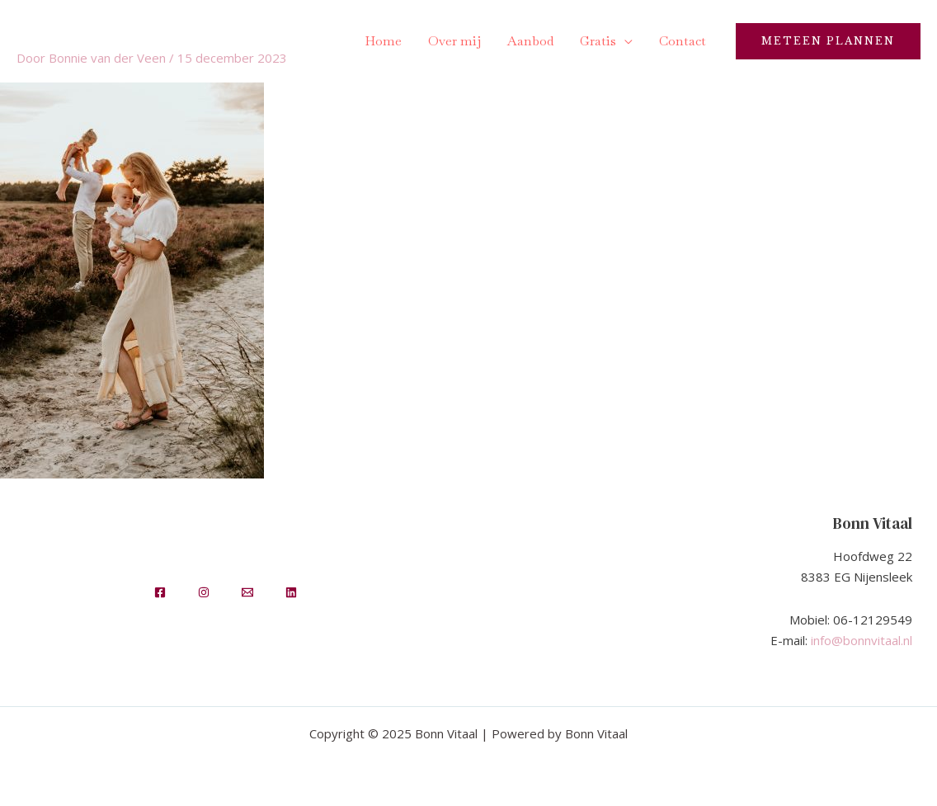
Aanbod (530, 40)
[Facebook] (160, 592)
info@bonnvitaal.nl (861, 640)
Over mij (454, 40)
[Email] (247, 592)
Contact (682, 40)
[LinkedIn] (291, 592)
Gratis (598, 40)
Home (383, 40)
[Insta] (203, 592)
